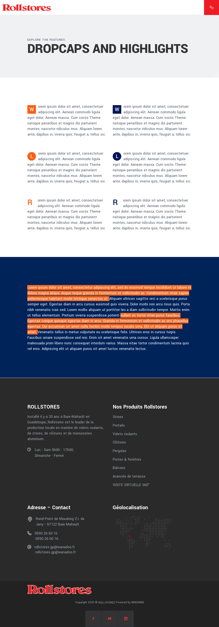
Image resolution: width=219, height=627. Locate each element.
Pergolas (119, 450)
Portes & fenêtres (127, 459)
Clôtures (119, 442)
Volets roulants (125, 433)
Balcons (119, 467)
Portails (119, 425)
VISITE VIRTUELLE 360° (131, 484)
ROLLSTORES (106, 603)
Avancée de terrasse (129, 476)
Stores (118, 416)
